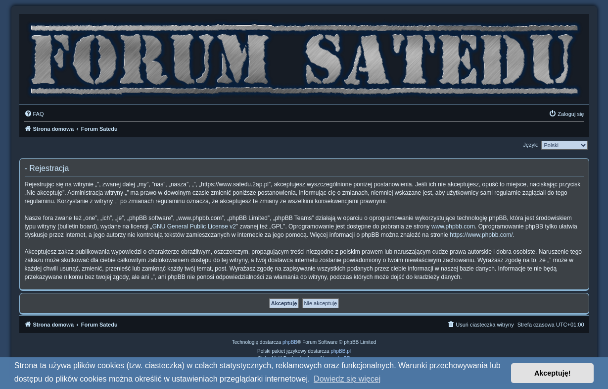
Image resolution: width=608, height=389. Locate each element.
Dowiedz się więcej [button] (347, 379)
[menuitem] (34, 114)
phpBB (289, 342)
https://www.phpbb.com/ (481, 234)
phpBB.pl (340, 351)
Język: (530, 145)
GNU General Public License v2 (194, 226)
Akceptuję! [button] (552, 373)
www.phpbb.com (453, 226)
